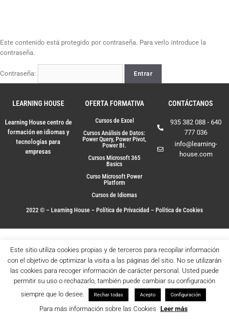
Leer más (174, 309)
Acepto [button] (147, 295)
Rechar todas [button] (108, 295)
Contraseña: (61, 74)
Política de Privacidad (122, 210)
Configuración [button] (186, 295)
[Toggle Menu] (211, 15)
